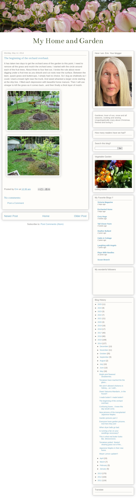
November (104, 350)
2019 (100, 326)
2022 (100, 315)
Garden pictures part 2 (108, 418)
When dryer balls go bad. (109, 427)
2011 (100, 480)
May (102, 371)
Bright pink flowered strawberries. (107, 375)
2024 (100, 308)
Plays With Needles (106, 253)
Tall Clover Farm (105, 224)
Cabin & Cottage (105, 238)
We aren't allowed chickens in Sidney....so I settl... (111, 387)
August (103, 361)
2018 (100, 329)
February (104, 465)
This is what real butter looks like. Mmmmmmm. (110, 438)
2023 (100, 311)
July (101, 364)
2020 (100, 322)
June (102, 368)
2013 (100, 473)
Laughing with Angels (107, 245)
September (104, 357)
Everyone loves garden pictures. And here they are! (112, 422)
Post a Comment (15, 203)
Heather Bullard (104, 231)
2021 (100, 318)
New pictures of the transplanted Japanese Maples (112, 413)
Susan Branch (104, 260)
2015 (100, 340)
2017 (100, 333)
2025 (100, 304)
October (103, 354)
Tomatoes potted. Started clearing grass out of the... (110, 443)
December (104, 346)
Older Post (80, 216)
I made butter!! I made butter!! (111, 397)
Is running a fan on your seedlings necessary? (109, 432)
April (102, 458)
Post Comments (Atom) (52, 224)
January (103, 469)
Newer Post (11, 216)
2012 (100, 477)
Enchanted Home (105, 209)
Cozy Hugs (102, 217)
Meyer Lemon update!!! (108, 454)
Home (45, 216)
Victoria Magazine (105, 202)
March (102, 462)
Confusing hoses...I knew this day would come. (111, 408)
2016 (100, 336)
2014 (100, 343)
